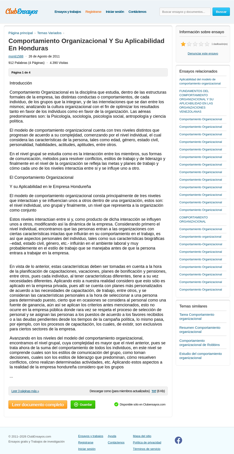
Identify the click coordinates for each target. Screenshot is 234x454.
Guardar (83, 404)
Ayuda (112, 436)
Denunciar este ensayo (203, 53)
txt (154, 391)
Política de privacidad (147, 442)
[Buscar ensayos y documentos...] (185, 12)
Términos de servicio (146, 449)
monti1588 (15, 56)
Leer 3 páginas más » (25, 391)
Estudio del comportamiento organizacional (200, 356)
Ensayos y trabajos (68, 12)
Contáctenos (137, 12)
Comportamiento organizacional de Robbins (199, 343)
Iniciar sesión (115, 12)
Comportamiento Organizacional (200, 119)
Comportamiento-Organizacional (200, 244)
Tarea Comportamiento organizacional (196, 317)
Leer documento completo (38, 404)
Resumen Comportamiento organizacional (199, 330)
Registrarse (93, 12)
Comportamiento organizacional (200, 236)
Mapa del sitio (142, 436)
